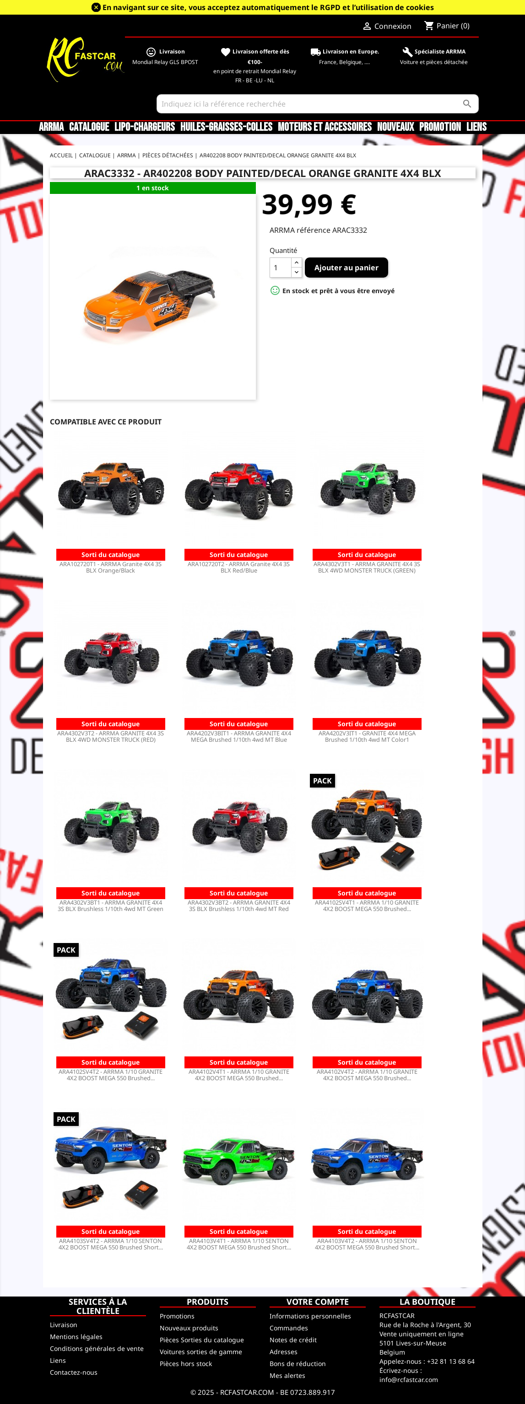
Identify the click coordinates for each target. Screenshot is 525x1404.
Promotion (440, 127)
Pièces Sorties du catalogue (202, 1339)
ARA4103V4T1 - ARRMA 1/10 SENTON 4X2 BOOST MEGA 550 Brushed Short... (239, 1244)
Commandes (289, 1328)
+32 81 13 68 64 (451, 1361)
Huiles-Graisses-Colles (226, 127)
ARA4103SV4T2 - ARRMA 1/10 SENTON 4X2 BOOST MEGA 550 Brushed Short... (111, 1244)
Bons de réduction (298, 1363)
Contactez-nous (73, 1372)
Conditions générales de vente (97, 1348)
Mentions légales (76, 1336)
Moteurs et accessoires (325, 127)
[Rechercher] (318, 103)
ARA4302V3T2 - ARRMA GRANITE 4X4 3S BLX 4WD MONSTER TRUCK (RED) (110, 736)
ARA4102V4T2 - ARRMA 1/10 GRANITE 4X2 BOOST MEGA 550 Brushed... (367, 1074)
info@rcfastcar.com (408, 1379)
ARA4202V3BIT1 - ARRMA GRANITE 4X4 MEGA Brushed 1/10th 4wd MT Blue (239, 736)
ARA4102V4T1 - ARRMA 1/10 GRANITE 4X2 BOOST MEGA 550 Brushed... (239, 1074)
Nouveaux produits (189, 1328)
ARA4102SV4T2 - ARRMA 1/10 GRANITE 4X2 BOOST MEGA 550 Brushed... (110, 1074)
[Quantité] (281, 267)
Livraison (63, 1324)
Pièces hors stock (186, 1363)
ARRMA (51, 127)
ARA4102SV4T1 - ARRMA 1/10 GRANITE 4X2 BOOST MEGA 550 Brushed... (367, 905)
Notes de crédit (293, 1339)
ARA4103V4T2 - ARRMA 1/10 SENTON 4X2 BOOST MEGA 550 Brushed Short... (367, 1244)
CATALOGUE (89, 127)
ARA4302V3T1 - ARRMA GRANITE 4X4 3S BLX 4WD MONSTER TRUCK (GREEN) (367, 567)
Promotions (177, 1316)
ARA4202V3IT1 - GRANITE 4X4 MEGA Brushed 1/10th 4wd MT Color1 (367, 736)
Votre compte (318, 1301)
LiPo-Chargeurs (144, 127)
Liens (476, 127)
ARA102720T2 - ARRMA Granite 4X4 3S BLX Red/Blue (239, 567)
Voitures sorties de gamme (201, 1351)
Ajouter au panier (346, 268)
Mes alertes (287, 1375)
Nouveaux (395, 127)
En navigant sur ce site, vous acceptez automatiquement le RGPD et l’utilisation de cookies (268, 7)
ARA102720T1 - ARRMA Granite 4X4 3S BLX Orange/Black (111, 567)
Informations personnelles (310, 1316)
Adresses (284, 1351)
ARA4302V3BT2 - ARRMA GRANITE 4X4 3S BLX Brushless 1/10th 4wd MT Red (239, 905)
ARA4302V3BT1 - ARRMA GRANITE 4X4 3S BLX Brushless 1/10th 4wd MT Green (110, 905)
